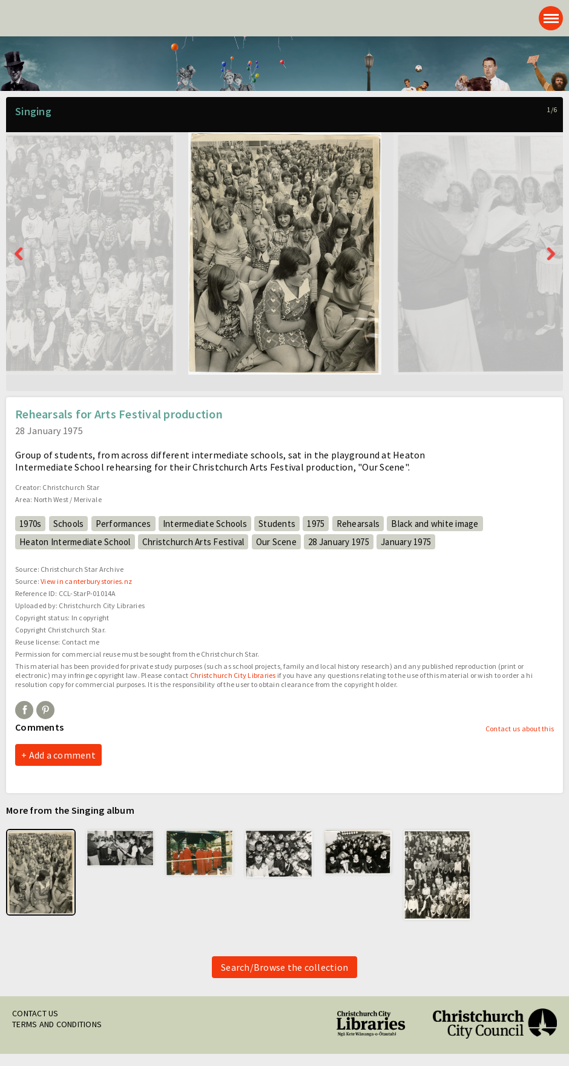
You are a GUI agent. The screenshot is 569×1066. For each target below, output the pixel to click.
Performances (123, 523)
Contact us (35, 1013)
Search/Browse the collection (284, 967)
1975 (315, 523)
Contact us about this (519, 728)
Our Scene (276, 542)
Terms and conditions (57, 1024)
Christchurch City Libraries (233, 675)
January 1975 (406, 542)
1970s (30, 523)
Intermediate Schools (205, 523)
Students (276, 523)
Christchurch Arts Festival (193, 542)
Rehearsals (358, 523)
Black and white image (434, 523)
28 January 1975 (338, 542)
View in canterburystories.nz (86, 581)
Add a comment (62, 755)
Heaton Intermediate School (75, 542)
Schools (68, 523)
